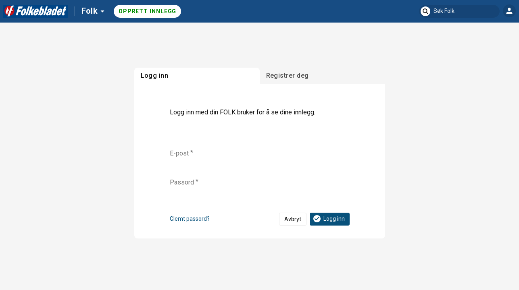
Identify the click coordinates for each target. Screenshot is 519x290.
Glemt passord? (190, 218)
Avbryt (292, 219)
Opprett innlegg (148, 11)
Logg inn (328, 219)
